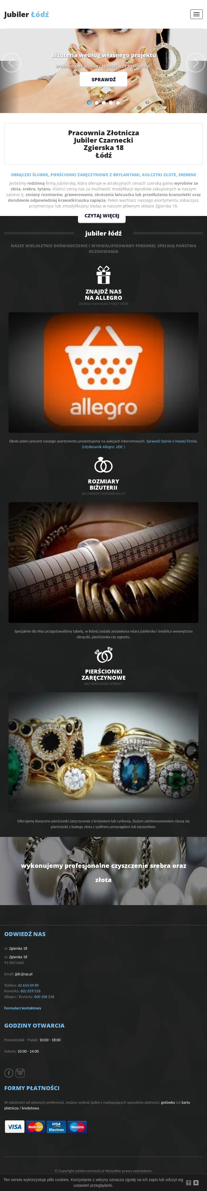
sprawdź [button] (103, 80)
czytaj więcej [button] (103, 215)
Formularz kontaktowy (22, 1008)
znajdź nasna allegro (103, 294)
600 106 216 (44, 996)
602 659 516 (31, 991)
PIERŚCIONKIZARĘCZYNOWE (104, 674)
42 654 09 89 (28, 985)
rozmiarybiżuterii (103, 484)
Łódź (26, 14)
